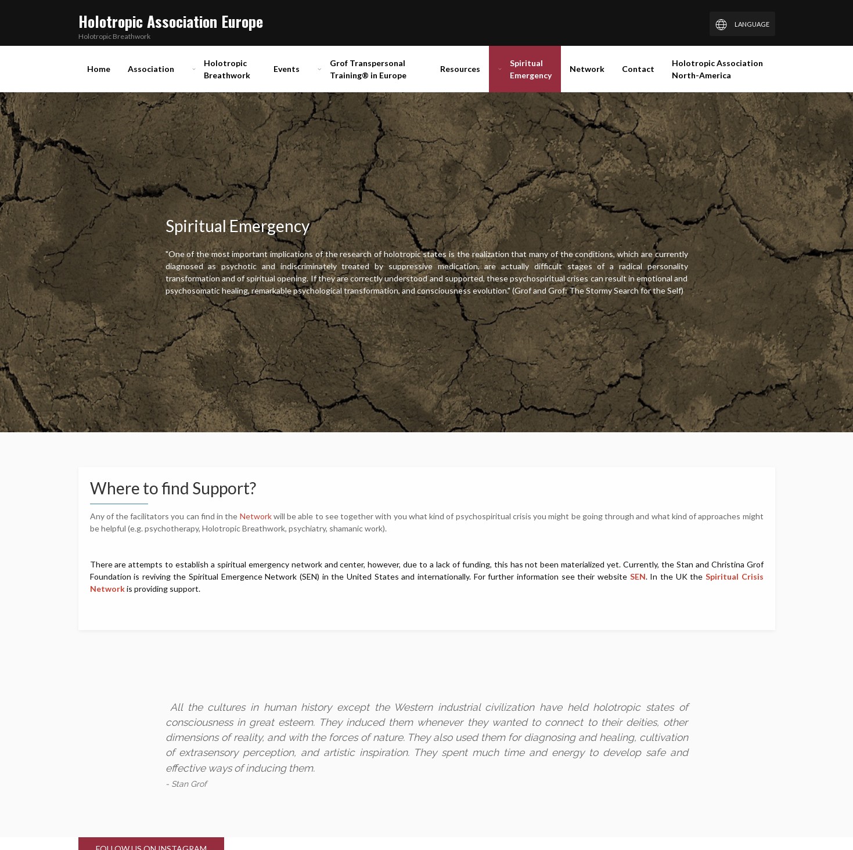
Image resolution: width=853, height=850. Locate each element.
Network (256, 516)
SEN (638, 576)
